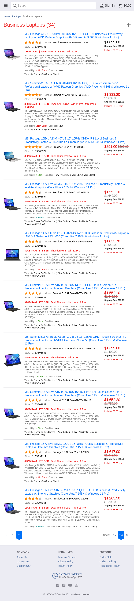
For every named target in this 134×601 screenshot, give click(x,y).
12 (115, 535)
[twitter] (64, 585)
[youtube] (70, 585)
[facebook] (57, 585)
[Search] (15, 5)
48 (127, 535)
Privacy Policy (65, 561)
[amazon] (76, 585)
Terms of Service (67, 557)
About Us (22, 557)
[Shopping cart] (124, 5)
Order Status (106, 557)
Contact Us (23, 561)
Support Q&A (24, 565)
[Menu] (6, 5)
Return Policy (65, 565)
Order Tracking (108, 561)
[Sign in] (107, 5)
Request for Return (110, 565)
